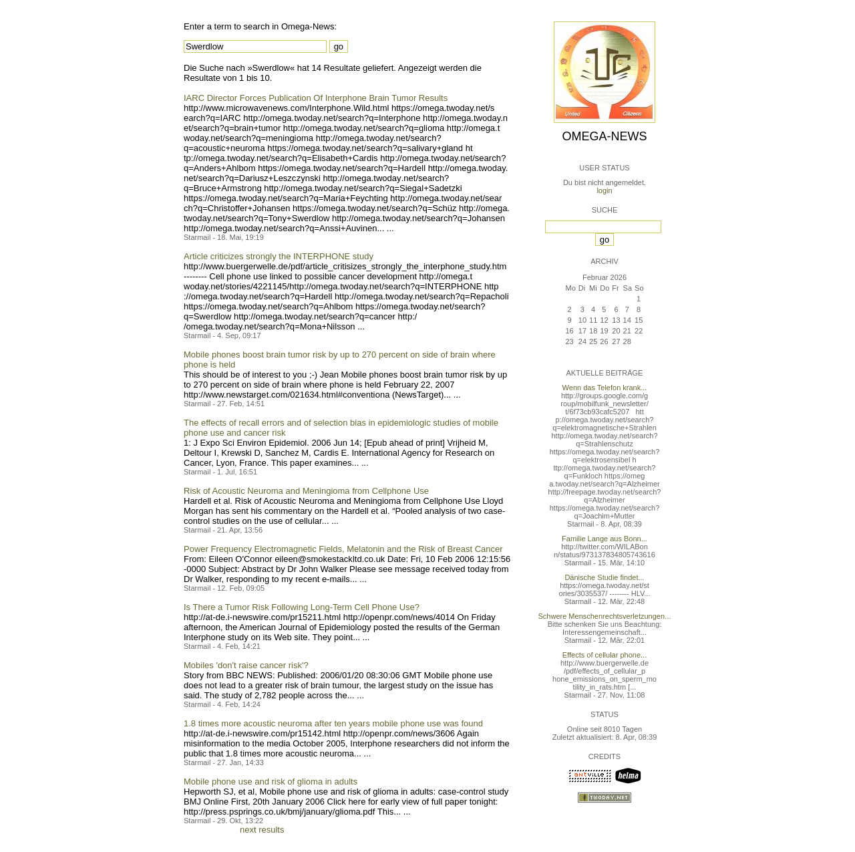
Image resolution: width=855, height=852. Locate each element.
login (604, 190)
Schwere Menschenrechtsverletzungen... (604, 616)
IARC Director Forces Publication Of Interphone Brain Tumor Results (316, 98)
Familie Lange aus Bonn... (604, 539)
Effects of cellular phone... (604, 655)
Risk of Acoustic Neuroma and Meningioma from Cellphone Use (306, 491)
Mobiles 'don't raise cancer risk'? (246, 665)
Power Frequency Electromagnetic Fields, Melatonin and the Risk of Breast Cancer (343, 549)
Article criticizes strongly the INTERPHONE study (278, 256)
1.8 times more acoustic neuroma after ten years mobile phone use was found (333, 723)
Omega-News (604, 136)
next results (262, 830)
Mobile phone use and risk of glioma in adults (270, 781)
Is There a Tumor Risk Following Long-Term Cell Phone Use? (301, 607)
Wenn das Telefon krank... (604, 388)
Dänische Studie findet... (604, 577)
